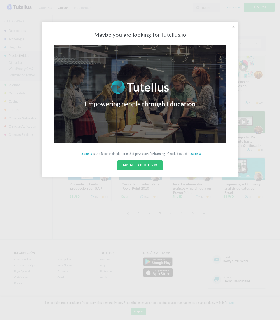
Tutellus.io (85, 154)
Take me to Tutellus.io (140, 165)
